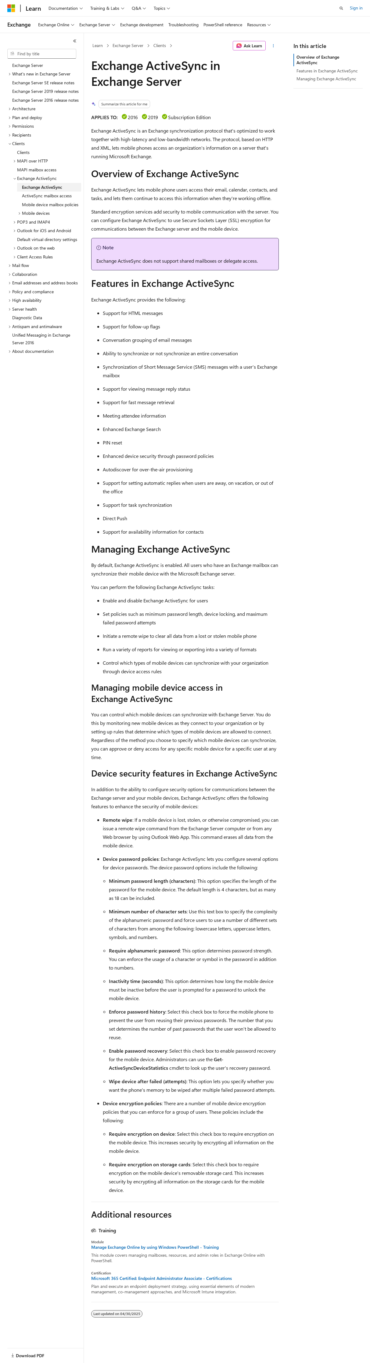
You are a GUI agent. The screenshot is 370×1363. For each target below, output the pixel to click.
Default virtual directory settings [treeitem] (47, 239)
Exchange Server (128, 45)
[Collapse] (74, 40)
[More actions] (273, 46)
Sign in (356, 8)
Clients (159, 45)
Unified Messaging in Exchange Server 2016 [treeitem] (41, 338)
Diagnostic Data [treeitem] (27, 317)
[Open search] (341, 8)
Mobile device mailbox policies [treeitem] (50, 204)
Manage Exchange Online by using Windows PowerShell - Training (155, 1247)
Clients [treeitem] (23, 152)
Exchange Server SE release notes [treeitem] (43, 83)
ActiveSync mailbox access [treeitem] (47, 196)
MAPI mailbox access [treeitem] (36, 170)
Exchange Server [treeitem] (27, 65)
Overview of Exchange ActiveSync (317, 59)
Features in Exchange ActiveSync (327, 71)
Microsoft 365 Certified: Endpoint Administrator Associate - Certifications (161, 1278)
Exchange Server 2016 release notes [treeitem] (45, 100)
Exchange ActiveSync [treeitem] (42, 187)
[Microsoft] (11, 8)
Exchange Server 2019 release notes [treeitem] (45, 91)
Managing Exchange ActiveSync (326, 79)
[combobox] (41, 54)
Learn (97, 45)
